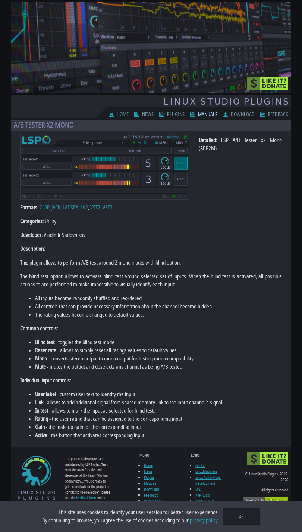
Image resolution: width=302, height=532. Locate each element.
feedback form (86, 498)
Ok (241, 516)
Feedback (278, 114)
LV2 (84, 207)
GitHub (200, 465)
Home (123, 114)
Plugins (176, 114)
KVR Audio (202, 495)
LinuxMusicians (206, 471)
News (148, 114)
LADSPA (70, 207)
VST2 (95, 207)
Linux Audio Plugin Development (208, 480)
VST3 (108, 207)
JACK (55, 207)
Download (243, 114)
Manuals (207, 114)
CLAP (44, 207)
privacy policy (204, 520)
